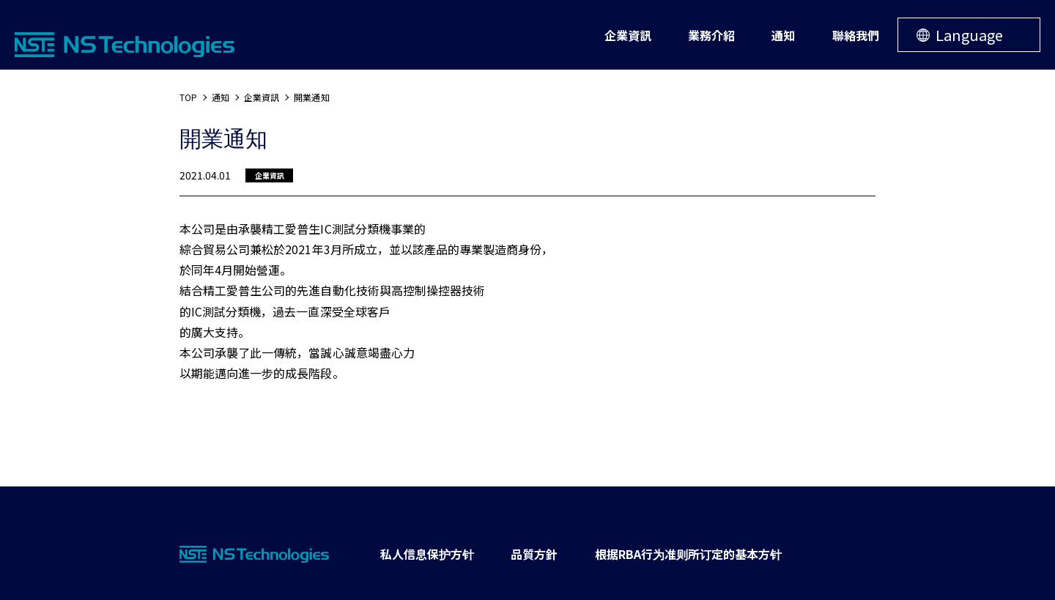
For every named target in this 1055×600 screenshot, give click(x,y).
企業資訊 (261, 97)
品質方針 (534, 554)
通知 (220, 97)
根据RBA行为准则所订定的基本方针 (688, 554)
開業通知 (311, 97)
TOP (188, 97)
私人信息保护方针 (427, 554)
